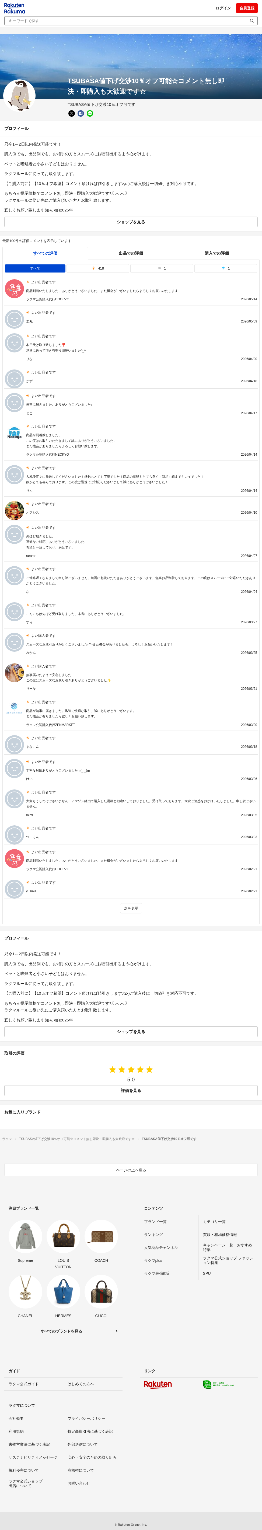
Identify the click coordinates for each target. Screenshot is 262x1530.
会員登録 (246, 8)
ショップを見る (131, 222)
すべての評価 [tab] (45, 253)
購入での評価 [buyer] (217, 253)
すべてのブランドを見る (61, 1331)
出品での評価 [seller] (131, 253)
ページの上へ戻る (131, 1170)
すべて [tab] (35, 268)
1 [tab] (162, 268)
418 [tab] (98, 268)
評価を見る (131, 1090)
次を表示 (131, 908)
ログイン (223, 8)
